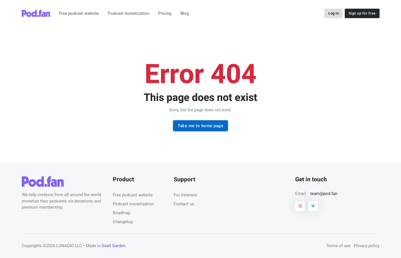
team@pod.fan (323, 194)
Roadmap (121, 212)
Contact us (184, 203)
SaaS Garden (113, 245)
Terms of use (338, 245)
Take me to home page (200, 125)
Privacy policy (367, 245)
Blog (184, 13)
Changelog (123, 221)
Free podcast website (79, 13)
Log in (333, 13)
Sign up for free (362, 13)
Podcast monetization (128, 13)
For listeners (185, 194)
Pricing (165, 13)
